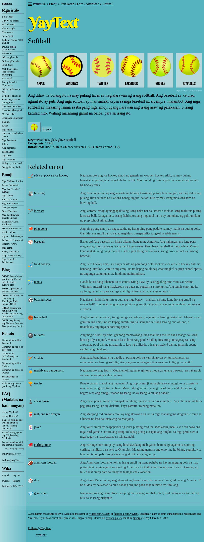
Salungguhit (8, 36)
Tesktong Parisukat (11, 61)
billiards (39, 335)
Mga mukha (8, 129)
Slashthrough (8, 28)
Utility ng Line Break (12, 163)
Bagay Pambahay (10, 251)
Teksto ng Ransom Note (11, 90)
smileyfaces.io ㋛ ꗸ (11, 453)
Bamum (6, 122)
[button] (29, 4)
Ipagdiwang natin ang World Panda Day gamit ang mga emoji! (12, 312)
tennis (38, 281)
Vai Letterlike (8, 114)
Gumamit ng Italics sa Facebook (12, 348)
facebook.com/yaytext (126, 513)
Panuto (8, 333)
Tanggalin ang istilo (11, 167)
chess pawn (41, 401)
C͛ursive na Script (10, 20)
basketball (40, 317)
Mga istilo (10, 10)
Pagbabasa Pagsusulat (12, 240)
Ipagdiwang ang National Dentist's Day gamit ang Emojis (13, 323)
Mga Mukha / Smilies (12, 181)
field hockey (42, 264)
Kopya (46, 129)
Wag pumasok (9, 147)
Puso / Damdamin (10, 185)
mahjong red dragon (47, 414)
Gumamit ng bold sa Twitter (12, 364)
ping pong (40, 228)
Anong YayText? (10, 412)
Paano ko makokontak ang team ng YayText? (12, 443)
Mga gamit (7, 247)
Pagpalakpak (8, 151)
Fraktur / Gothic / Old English (12, 41)
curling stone (42, 444)
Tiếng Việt (18, 486)
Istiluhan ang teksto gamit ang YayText (11, 385)
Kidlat (5, 125)
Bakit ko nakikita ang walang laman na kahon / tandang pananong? (12, 424)
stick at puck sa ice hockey (51, 175)
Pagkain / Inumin (10, 203)
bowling (39, 193)
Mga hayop (7, 195)
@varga (137, 518)
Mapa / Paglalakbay (11, 255)
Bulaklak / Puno (9, 199)
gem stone (40, 493)
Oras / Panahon (9, 211)
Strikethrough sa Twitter (10, 378)
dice (36, 480)
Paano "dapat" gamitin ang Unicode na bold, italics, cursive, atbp (13, 280)
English (5, 475)
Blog (6, 270)
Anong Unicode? (10, 416)
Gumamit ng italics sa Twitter (12, 371)
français (6, 480)
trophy (38, 383)
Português (7, 486)
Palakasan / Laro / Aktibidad (10, 223)
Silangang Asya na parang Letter (11, 101)
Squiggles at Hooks (11, 95)
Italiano (16, 480)
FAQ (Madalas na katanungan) (13, 399)
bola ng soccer (43, 299)
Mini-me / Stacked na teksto (12, 135)
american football (45, 462)
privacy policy (114, 518)
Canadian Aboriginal (12, 110)
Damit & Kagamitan (12, 228)
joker (37, 427)
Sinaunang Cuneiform (12, 118)
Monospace (7, 32)
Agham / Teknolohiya (12, 236)
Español (17, 475)
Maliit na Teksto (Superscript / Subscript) (10, 72)
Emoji (7, 174)
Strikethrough (8, 24)
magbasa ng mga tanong (14, 448)
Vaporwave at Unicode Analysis (12, 290)
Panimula (7, 3)
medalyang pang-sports (49, 370)
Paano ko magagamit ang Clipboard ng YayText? (12, 435)
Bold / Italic (7, 16)
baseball (39, 241)
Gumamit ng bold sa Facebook (12, 341)
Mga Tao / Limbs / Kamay (11, 190)
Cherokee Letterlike (11, 106)
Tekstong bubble (10, 57)
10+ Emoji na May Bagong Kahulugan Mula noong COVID (12, 299)
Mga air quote (8, 159)
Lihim (5, 144)
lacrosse (39, 211)
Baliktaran (7, 53)
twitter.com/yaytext (99, 513)
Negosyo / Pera (9, 243)
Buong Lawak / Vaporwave (9, 83)
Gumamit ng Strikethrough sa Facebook (10, 356)
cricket (38, 357)
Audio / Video (9, 232)
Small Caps (7, 65)
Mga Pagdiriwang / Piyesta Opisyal (11, 216)
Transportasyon (9, 207)
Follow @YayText (11, 460)
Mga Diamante (9, 140)
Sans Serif (7, 78)
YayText (41, 535)
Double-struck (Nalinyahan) (9, 48)
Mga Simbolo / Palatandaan (9, 261)
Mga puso (7, 155)
